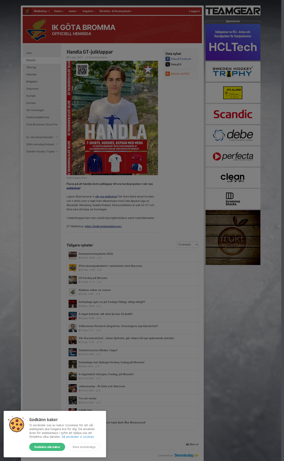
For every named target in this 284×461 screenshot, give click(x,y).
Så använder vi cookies (78, 436)
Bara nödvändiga (84, 447)
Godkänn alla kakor (47, 447)
